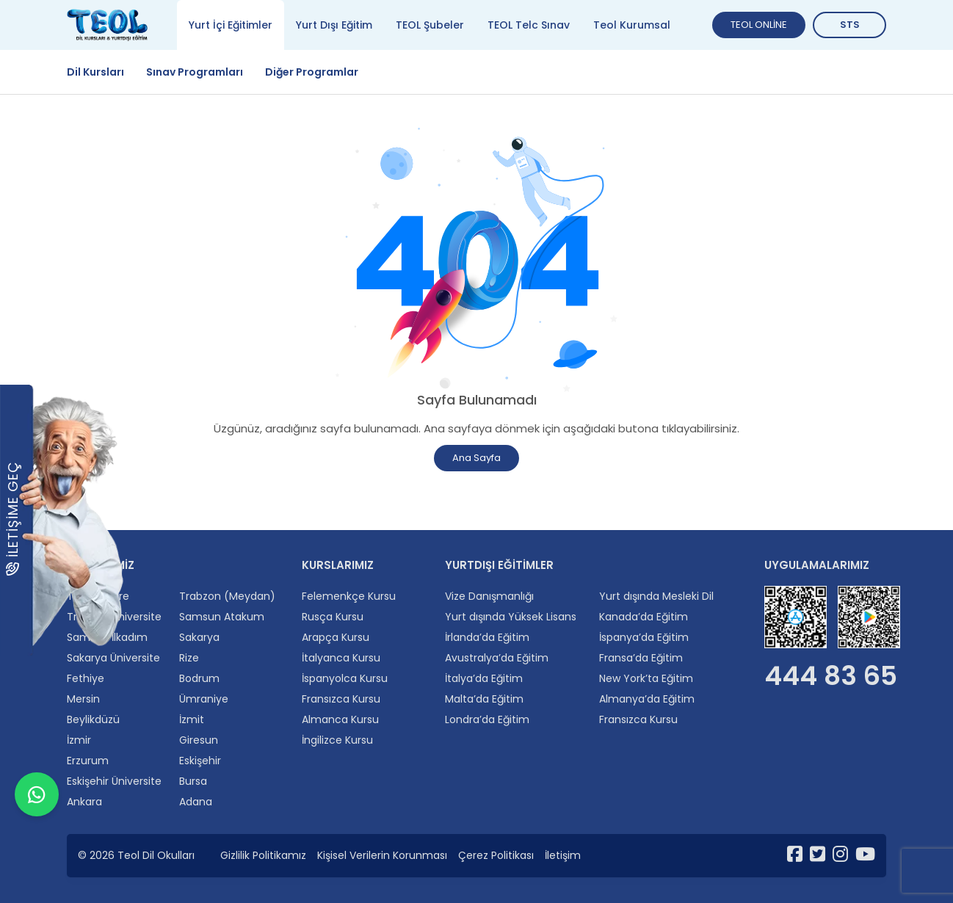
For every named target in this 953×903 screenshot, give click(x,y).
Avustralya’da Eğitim (496, 657)
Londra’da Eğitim (487, 719)
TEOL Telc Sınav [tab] (529, 25)
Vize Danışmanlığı (489, 596)
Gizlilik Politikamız (263, 855)
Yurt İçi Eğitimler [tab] (230, 25)
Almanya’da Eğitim (647, 699)
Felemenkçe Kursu (349, 596)
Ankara (84, 801)
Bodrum (199, 678)
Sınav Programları (194, 72)
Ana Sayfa (476, 458)
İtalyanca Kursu (341, 657)
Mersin (83, 699)
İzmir (79, 740)
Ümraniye (203, 699)
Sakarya (199, 637)
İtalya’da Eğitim (484, 678)
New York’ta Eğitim (646, 678)
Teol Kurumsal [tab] (631, 25)
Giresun (198, 740)
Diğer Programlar (311, 72)
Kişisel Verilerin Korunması (382, 855)
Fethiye (85, 678)
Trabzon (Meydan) (227, 596)
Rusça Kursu (332, 616)
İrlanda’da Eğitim (487, 637)
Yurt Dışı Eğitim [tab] (334, 25)
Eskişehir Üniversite (114, 781)
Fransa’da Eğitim (641, 657)
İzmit (191, 719)
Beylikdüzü (93, 719)
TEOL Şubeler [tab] (430, 25)
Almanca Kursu (340, 719)
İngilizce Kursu (337, 740)
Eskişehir (200, 760)
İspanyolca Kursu (345, 678)
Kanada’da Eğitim (643, 616)
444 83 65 (830, 676)
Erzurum (88, 760)
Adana (195, 801)
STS (850, 25)
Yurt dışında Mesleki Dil (656, 596)
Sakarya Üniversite (113, 657)
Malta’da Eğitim (484, 699)
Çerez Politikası (496, 855)
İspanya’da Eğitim (644, 637)
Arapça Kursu (335, 637)
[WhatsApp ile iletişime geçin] (37, 866)
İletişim (563, 855)
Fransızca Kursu (341, 699)
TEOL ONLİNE (759, 25)
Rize (189, 657)
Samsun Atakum (221, 616)
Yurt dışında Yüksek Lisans (510, 616)
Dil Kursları (95, 72)
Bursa (193, 781)
